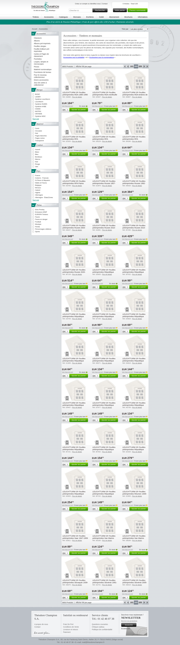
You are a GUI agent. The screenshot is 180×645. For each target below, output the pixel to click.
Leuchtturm (39, 102)
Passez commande (138, 10)
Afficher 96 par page (84, 66)
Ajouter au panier (79, 110)
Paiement (66, 632)
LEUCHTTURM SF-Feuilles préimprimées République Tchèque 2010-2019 (73, 493)
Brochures (128, 17)
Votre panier (120, 10)
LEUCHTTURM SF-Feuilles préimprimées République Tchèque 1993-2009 (133, 449)
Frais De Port (68, 624)
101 (132, 66)
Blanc (37, 152)
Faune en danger (41, 219)
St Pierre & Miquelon (42, 180)
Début (124, 66)
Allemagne (39, 195)
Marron (37, 159)
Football (38, 222)
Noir (36, 133)
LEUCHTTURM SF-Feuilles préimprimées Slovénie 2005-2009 (134, 582)
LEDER (37, 97)
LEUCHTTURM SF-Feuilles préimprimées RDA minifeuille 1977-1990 (104, 94)
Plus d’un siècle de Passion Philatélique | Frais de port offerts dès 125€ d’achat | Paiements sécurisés (90, 22)
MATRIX (38, 111)
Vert (36, 167)
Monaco (38, 188)
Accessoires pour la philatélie (73, 57)
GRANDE (38, 114)
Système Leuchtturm (42, 99)
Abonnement (114, 17)
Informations (143, 17)
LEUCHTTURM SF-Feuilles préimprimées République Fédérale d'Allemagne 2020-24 (105, 449)
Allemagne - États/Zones (44, 197)
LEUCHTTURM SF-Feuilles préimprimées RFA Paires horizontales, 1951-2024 (73, 183)
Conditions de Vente (71, 627)
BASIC (37, 94)
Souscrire (130, 625)
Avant (144, 66)
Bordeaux (38, 157)
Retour (128, 66)
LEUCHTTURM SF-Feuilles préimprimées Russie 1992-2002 (133, 183)
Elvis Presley (39, 210)
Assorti (37, 149)
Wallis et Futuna (41, 183)
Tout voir (35, 119)
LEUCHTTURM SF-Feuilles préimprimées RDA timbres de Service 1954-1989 (135, 94)
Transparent (39, 141)
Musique (38, 224)
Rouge (37, 164)
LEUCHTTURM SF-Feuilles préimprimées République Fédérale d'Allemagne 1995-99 (135, 360)
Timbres (35, 17)
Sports (37, 231)
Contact (105, 4)
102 (136, 66)
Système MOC (40, 116)
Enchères (90, 17)
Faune (37, 217)
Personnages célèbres (43, 229)
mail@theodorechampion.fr (93, 642)
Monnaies (77, 17)
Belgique (38, 185)
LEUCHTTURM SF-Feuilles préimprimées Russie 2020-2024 (73, 272)
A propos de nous (41, 624)
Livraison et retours (70, 630)
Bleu (36, 154)
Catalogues (63, 17)
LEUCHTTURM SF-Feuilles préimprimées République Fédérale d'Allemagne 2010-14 (135, 405)
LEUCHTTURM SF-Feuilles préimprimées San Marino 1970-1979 (133, 538)
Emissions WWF (41, 212)
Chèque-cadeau (98, 627)
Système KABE (40, 106)
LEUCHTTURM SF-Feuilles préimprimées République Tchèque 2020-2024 (103, 493)
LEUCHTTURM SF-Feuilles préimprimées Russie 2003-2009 (73, 227)
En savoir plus (125, 628)
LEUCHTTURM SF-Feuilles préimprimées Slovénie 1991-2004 (104, 582)
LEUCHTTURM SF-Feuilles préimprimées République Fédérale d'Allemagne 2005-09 (105, 405)
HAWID (37, 109)
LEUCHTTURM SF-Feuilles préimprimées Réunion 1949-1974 (134, 493)
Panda (37, 227)
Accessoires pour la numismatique (101, 57)
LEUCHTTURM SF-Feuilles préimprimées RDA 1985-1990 (75, 93)
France (37, 175)
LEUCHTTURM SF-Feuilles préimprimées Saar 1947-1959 (75, 537)
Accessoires (49, 17)
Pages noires (40, 138)
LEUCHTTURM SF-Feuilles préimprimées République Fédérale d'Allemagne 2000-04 (75, 405)
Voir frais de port (67, 106)
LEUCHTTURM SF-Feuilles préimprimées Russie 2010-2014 (103, 227)
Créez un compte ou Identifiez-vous (88, 4)
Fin (147, 66)
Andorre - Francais (42, 178)
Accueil (34, 29)
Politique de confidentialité (102, 630)
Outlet (101, 17)
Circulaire (38, 131)
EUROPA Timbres (41, 214)
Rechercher (101, 10)
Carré (37, 128)
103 (140, 66)
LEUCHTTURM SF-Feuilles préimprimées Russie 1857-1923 (103, 183)
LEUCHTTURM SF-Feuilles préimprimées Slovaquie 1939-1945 (75, 582)
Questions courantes (100, 624)
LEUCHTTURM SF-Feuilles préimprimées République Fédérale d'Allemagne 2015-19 (75, 449)
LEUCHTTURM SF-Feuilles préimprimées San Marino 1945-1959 (103, 538)
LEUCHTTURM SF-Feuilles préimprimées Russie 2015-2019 (133, 227)
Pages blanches (41, 136)
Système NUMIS (41, 104)
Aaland (37, 190)
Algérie (37, 193)
